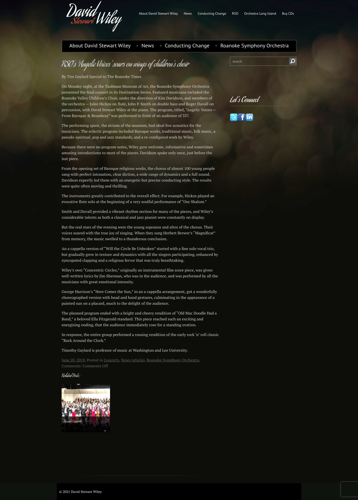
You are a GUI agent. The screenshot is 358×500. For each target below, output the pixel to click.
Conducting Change (212, 13)
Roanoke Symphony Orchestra (254, 45)
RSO (235, 13)
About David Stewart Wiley (158, 13)
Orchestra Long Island (260, 13)
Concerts (111, 360)
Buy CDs (288, 13)
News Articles (133, 360)
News (188, 13)
